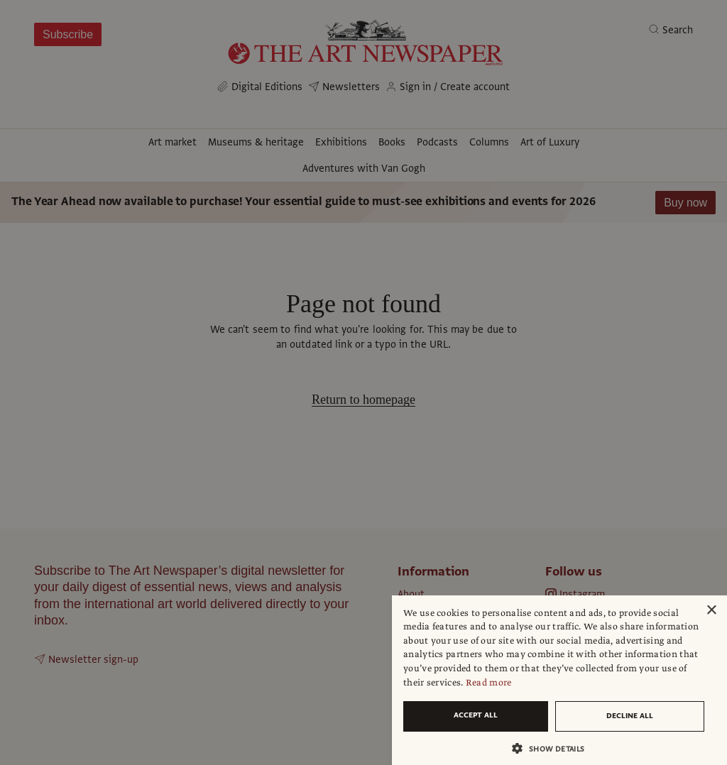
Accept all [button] (476, 715)
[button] (553, 748)
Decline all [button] (629, 715)
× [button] (711, 610)
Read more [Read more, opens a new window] (489, 682)
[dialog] (559, 680)
